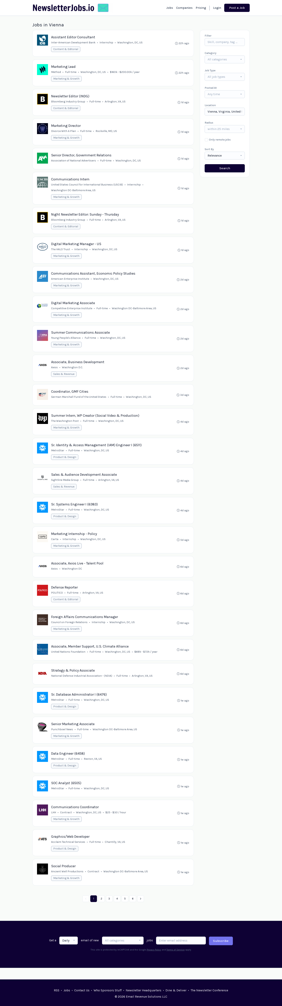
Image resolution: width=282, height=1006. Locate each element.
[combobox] (225, 59)
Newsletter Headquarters (143, 990)
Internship (106, 42)
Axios (54, 372)
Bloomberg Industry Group (68, 102)
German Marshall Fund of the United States (79, 401)
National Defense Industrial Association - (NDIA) (81, 684)
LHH (53, 823)
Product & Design (64, 462)
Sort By (209, 149)
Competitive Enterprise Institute (71, 312)
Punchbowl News (62, 738)
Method (56, 72)
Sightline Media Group (65, 486)
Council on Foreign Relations (69, 630)
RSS (56, 990)
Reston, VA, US (93, 768)
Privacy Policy (154, 961)
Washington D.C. (72, 372)
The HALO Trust (60, 252)
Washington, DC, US (130, 42)
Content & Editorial (65, 49)
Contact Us (81, 990)
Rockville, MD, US (106, 132)
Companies (184, 8)
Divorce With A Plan (63, 132)
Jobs (169, 8)
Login (217, 8)
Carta (55, 545)
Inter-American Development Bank (73, 42)
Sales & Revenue (64, 378)
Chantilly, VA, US (115, 853)
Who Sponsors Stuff (108, 990)
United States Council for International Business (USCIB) (87, 186)
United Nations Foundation (68, 660)
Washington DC (72, 575)
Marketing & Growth (66, 79)
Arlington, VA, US (115, 102)
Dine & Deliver (175, 990)
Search (224, 168)
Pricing (201, 8)
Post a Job (237, 8)
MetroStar (57, 456)
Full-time (71, 72)
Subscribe (221, 952)
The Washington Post (65, 426)
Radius (209, 122)
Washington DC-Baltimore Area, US (73, 192)
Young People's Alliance (66, 342)
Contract (66, 823)
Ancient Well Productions (67, 882)
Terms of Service (175, 961)
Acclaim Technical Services (68, 853)
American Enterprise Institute (70, 282)
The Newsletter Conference (209, 990)
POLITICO (57, 600)
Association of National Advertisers (73, 162)
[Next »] (140, 910)
